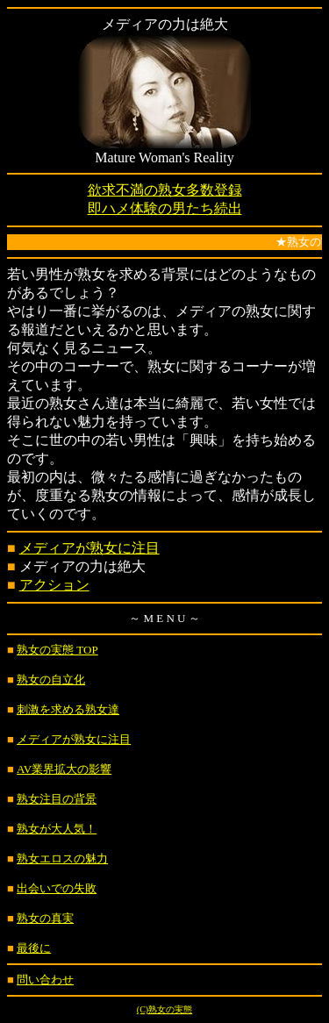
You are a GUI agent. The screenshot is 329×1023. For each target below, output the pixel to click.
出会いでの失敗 (57, 888)
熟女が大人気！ (57, 828)
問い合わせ (45, 979)
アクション (54, 584)
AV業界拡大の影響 (64, 769)
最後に (34, 948)
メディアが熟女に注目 (89, 547)
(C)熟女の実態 (164, 1009)
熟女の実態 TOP (57, 649)
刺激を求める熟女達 (68, 709)
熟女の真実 (45, 918)
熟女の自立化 (51, 679)
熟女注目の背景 (57, 798)
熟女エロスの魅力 (62, 858)
